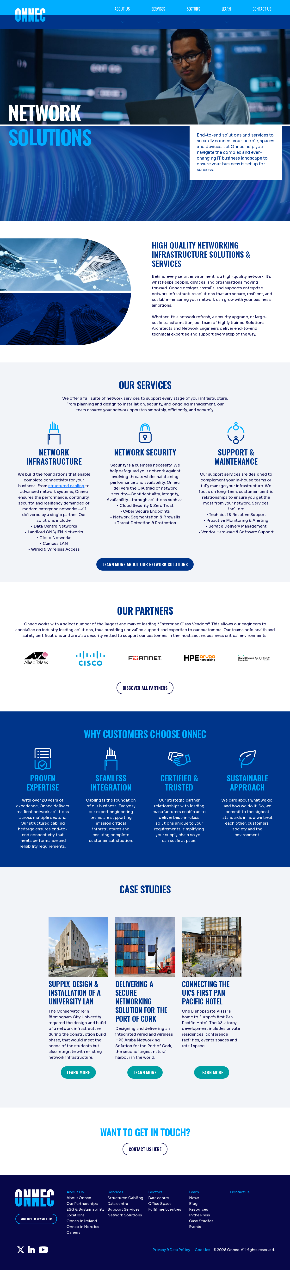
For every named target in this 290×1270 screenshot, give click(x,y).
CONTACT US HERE (145, 1149)
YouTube (52, 1250)
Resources (198, 1209)
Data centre (117, 1203)
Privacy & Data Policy (171, 1249)
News (194, 1197)
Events (195, 1226)
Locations (76, 1215)
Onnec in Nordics (83, 1226)
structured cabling (66, 485)
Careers (73, 1232)
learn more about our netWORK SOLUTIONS (145, 564)
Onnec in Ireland (82, 1221)
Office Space (160, 1203)
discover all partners (145, 688)
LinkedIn (37, 1250)
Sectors (193, 9)
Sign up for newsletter (36, 1219)
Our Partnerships (82, 1203)
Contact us (262, 9)
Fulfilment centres (164, 1209)
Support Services (123, 1209)
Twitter (22, 1250)
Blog (193, 1203)
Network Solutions (124, 1215)
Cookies (202, 1249)
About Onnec (79, 1197)
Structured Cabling (125, 1197)
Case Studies (201, 1221)
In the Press (199, 1215)
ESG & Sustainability (86, 1209)
